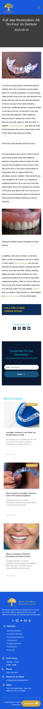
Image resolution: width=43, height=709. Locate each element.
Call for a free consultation (14, 309)
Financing (11, 650)
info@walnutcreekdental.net (17, 680)
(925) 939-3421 (12, 672)
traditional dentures (16, 126)
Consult (36, 289)
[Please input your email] (21, 367)
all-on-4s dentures (21, 263)
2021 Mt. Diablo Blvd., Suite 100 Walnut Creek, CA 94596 (18, 689)
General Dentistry (14, 631)
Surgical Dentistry (14, 644)
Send (21, 374)
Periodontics (12, 647)
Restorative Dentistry (15, 637)
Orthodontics (12, 640)
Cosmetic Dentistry (14, 634)
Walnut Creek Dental (11, 296)
